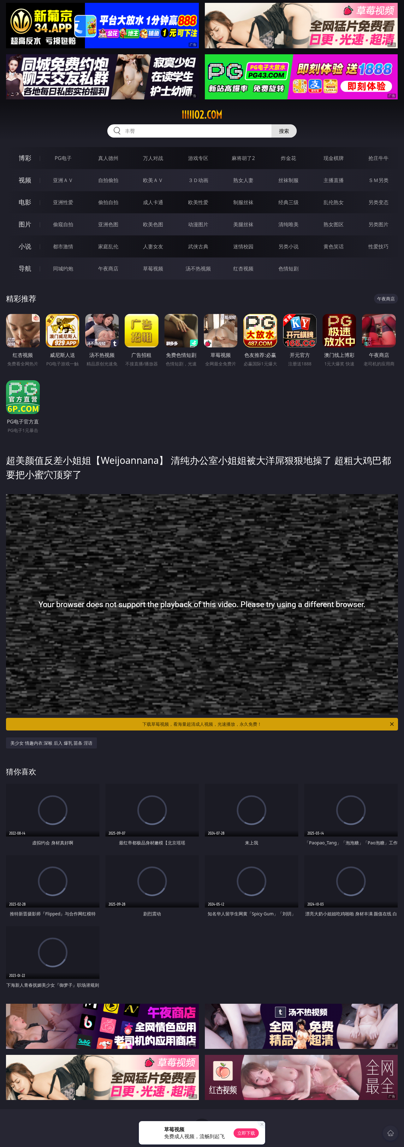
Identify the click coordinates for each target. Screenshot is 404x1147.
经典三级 (288, 202)
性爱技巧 (378, 246)
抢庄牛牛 (378, 158)
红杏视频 (243, 268)
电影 (25, 202)
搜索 (284, 130)
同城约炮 (63, 268)
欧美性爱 (198, 202)
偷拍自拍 (108, 202)
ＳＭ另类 (378, 180)
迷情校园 (243, 246)
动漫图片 (198, 224)
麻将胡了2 (243, 158)
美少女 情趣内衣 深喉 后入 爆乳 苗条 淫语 (51, 743)
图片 (25, 224)
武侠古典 (198, 246)
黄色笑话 (334, 246)
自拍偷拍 (108, 180)
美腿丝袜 (243, 224)
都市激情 (63, 246)
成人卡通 (153, 202)
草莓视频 (153, 268)
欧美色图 (153, 224)
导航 (25, 268)
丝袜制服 (288, 180)
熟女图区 (334, 224)
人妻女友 (153, 246)
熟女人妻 (243, 180)
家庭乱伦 (108, 246)
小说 (25, 246)
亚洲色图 (108, 224)
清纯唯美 (288, 224)
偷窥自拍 (63, 224)
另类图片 (378, 224)
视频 (25, 180)
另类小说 (288, 246)
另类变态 (378, 202)
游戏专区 (198, 158)
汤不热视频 (198, 268)
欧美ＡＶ (153, 180)
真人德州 (108, 158)
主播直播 (334, 180)
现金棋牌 (334, 158)
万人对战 (153, 158)
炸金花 (288, 158)
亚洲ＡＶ (63, 180)
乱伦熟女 (334, 202)
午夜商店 (108, 268)
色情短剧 (288, 268)
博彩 (25, 158)
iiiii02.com (201, 115)
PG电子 (63, 158)
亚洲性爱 (63, 202)
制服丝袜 (243, 202)
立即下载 (246, 1133)
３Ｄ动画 (198, 180)
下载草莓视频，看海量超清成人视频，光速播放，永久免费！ (268, 724)
